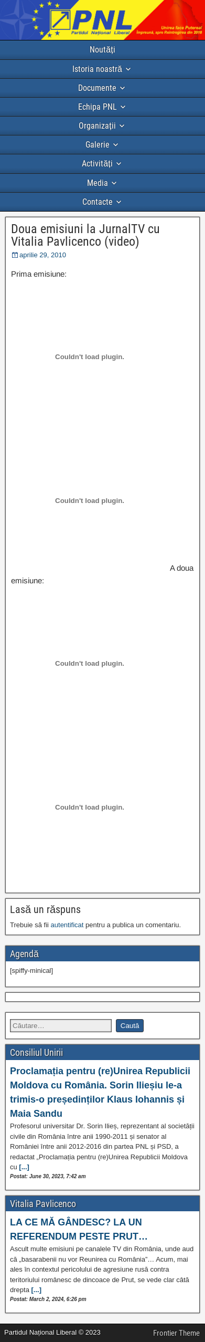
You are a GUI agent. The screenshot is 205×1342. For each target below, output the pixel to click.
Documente (97, 88)
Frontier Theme (176, 1333)
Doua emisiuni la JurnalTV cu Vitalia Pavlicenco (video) (85, 235)
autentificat (67, 925)
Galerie (97, 145)
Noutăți (102, 50)
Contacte (97, 202)
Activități (97, 164)
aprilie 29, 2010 (42, 255)
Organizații (97, 126)
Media (97, 183)
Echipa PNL (97, 107)
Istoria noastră (97, 69)
